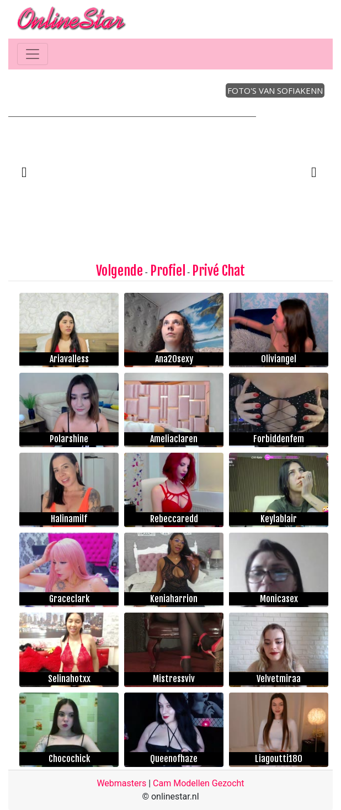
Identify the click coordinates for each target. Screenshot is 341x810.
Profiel (167, 270)
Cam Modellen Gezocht (198, 783)
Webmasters (121, 783)
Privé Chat (218, 270)
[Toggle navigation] (32, 54)
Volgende (119, 270)
